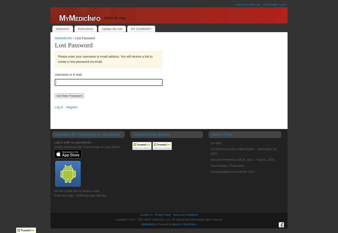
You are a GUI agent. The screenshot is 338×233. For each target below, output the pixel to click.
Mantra (176, 224)
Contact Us (146, 214)
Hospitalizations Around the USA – (234, 171)
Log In (282, 4)
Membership (270, 4)
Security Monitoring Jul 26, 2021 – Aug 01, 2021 (243, 159)
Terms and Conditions (185, 214)
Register (72, 107)
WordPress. (190, 224)
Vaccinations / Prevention (227, 165)
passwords (83, 142)
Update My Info (112, 29)
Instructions (85, 29)
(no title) (216, 143)
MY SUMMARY (141, 29)
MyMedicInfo (79, 18)
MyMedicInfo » (65, 38)
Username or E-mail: (68, 74)
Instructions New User (248, 4)
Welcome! (62, 29)
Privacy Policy (163, 214)
